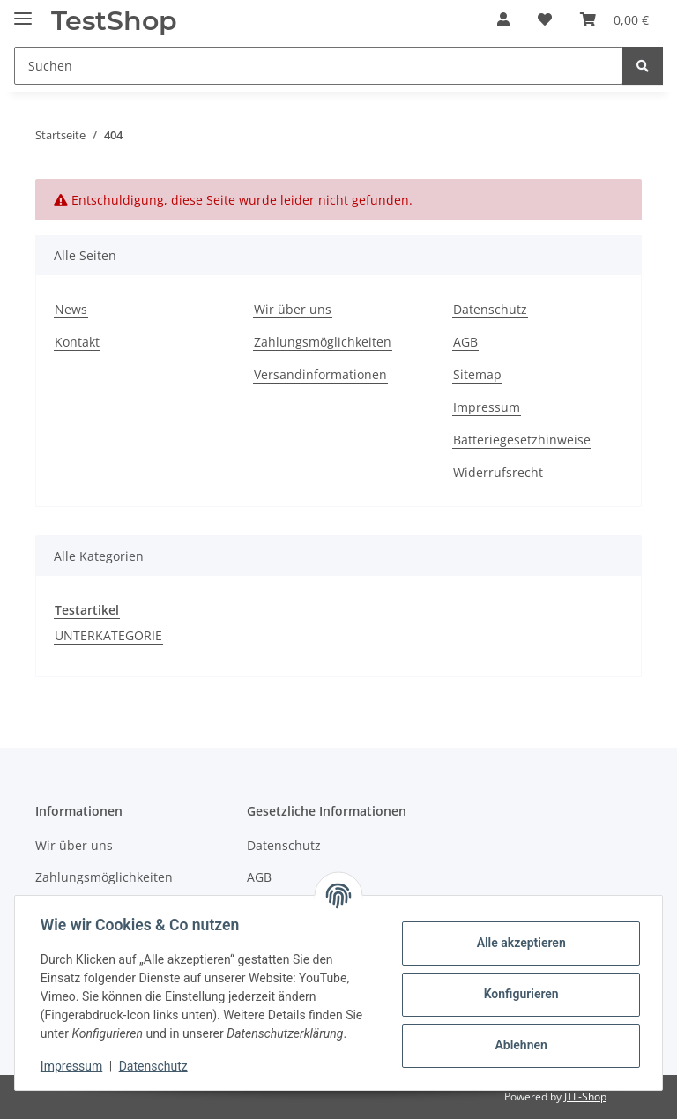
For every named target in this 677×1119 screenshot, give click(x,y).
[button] (503, 19)
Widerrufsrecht (498, 472)
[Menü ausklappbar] (23, 11)
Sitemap (477, 374)
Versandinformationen (320, 374)
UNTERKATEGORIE (108, 635)
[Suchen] (642, 66)
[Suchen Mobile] (318, 66)
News (71, 309)
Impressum (74, 1066)
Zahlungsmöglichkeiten (322, 341)
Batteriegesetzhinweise (522, 439)
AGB (465, 341)
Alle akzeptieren (517, 943)
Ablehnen (518, 1045)
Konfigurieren (517, 994)
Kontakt (77, 341)
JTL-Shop (585, 1096)
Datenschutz (156, 1066)
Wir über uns (292, 309)
